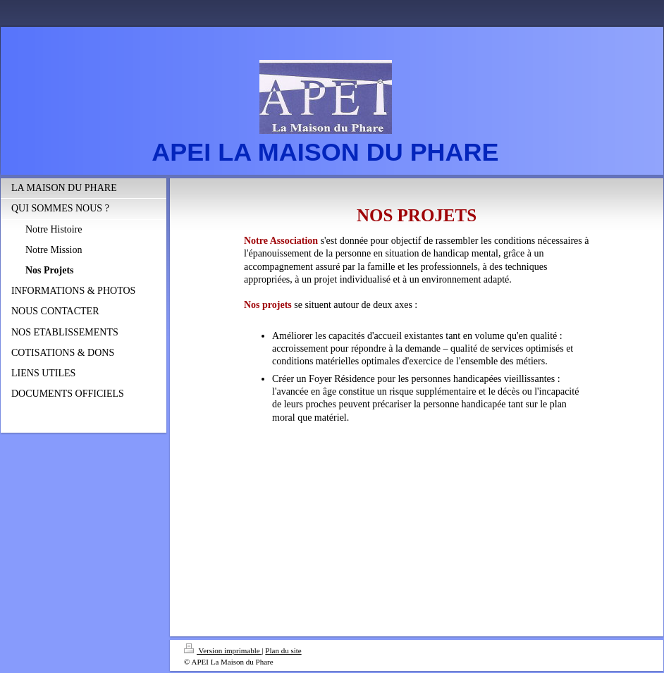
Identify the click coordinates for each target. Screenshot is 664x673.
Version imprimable (223, 650)
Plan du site (283, 650)
